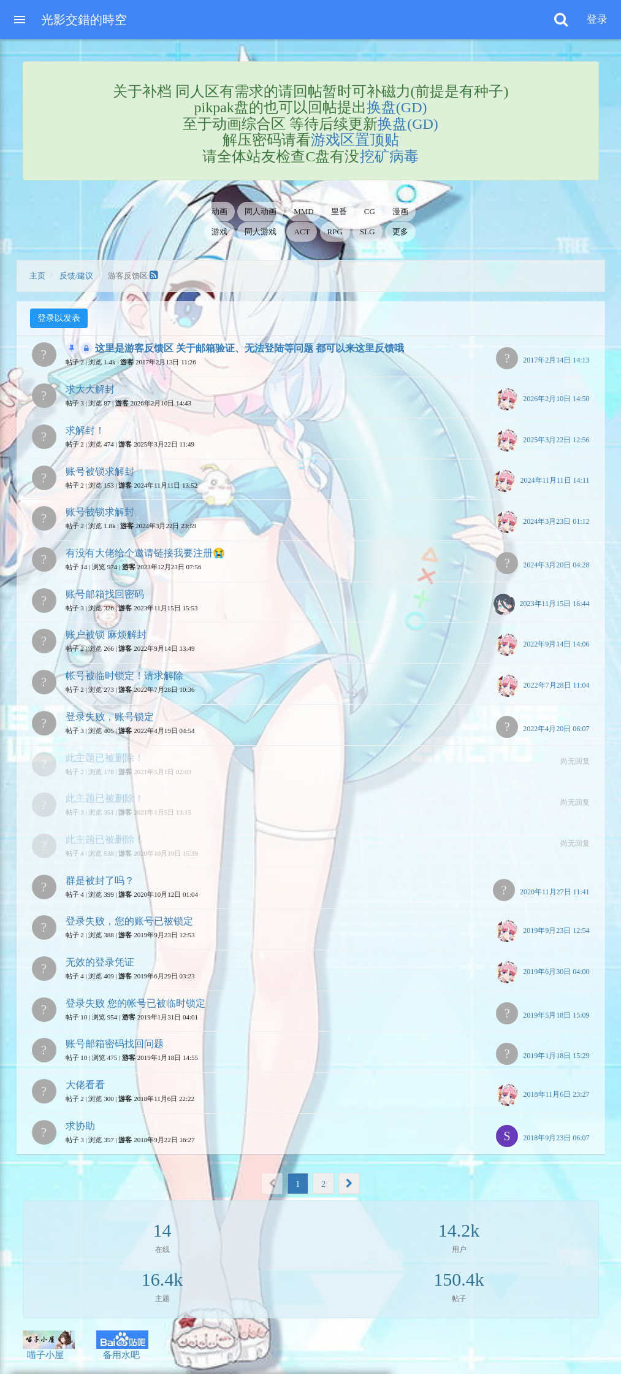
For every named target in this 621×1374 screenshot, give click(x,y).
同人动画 (260, 211)
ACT (302, 231)
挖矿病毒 (389, 156)
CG (369, 211)
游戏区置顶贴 (355, 140)
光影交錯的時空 (84, 19)
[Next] (349, 1183)
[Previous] (272, 1183)
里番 (339, 211)
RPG (335, 231)
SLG (367, 231)
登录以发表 (58, 318)
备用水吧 (122, 1345)
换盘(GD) (397, 107)
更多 (400, 231)
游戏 (219, 231)
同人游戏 (260, 231)
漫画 (400, 211)
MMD (304, 211)
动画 (219, 211)
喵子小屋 (49, 1345)
